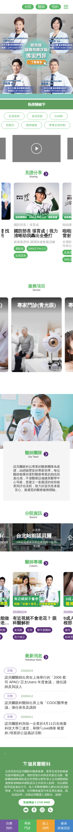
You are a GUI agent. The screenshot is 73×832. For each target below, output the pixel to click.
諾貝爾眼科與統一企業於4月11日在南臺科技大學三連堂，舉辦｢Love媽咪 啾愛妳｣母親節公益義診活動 (36, 728)
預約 (55, 7)
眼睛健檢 (31, 125)
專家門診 (27, 826)
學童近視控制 (57, 125)
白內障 (59, 116)
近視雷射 (14, 116)
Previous (4, 334)
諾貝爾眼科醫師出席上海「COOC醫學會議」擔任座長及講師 (36, 705)
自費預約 (9, 826)
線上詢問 (45, 826)
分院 (27, 7)
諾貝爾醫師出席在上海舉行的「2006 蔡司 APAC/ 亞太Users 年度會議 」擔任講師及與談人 (36, 682)
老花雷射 (37, 116)
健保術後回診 (64, 826)
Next (68, 334)
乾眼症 (10, 125)
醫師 (41, 7)
